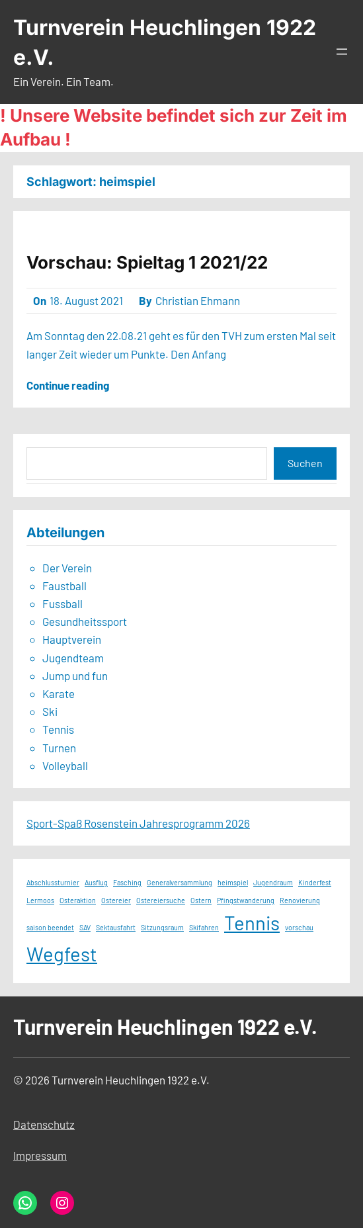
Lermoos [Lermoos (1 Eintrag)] (40, 900)
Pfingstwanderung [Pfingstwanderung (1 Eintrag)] (245, 900)
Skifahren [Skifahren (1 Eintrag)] (204, 927)
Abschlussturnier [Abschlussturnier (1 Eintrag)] (52, 882)
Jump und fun (75, 675)
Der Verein (67, 567)
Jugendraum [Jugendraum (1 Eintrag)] (273, 882)
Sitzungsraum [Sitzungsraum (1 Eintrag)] (162, 927)
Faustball (64, 585)
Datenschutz (44, 1124)
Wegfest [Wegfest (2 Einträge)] (61, 953)
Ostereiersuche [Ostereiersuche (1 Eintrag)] (160, 900)
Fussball (62, 603)
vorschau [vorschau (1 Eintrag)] (299, 927)
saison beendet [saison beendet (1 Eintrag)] (50, 927)
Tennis (58, 729)
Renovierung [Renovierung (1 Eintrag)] (300, 900)
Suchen (305, 463)
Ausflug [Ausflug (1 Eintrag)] (96, 882)
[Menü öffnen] (342, 52)
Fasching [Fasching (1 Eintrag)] (127, 882)
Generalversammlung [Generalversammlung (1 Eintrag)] (179, 882)
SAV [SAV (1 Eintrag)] (85, 927)
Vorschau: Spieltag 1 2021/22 (147, 262)
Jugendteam (73, 657)
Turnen (59, 747)
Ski (50, 711)
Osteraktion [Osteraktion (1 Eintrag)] (78, 900)
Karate (58, 693)
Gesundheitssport (84, 621)
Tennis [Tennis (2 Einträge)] (252, 922)
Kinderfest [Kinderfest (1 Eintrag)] (314, 882)
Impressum (40, 1155)
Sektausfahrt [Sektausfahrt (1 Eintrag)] (116, 927)
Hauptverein (71, 639)
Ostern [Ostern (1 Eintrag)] (201, 900)
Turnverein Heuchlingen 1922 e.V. (165, 1026)
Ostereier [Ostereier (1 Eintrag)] (116, 900)
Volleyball (65, 765)
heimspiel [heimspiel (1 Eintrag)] (233, 882)
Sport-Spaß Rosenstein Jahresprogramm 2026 (138, 823)
